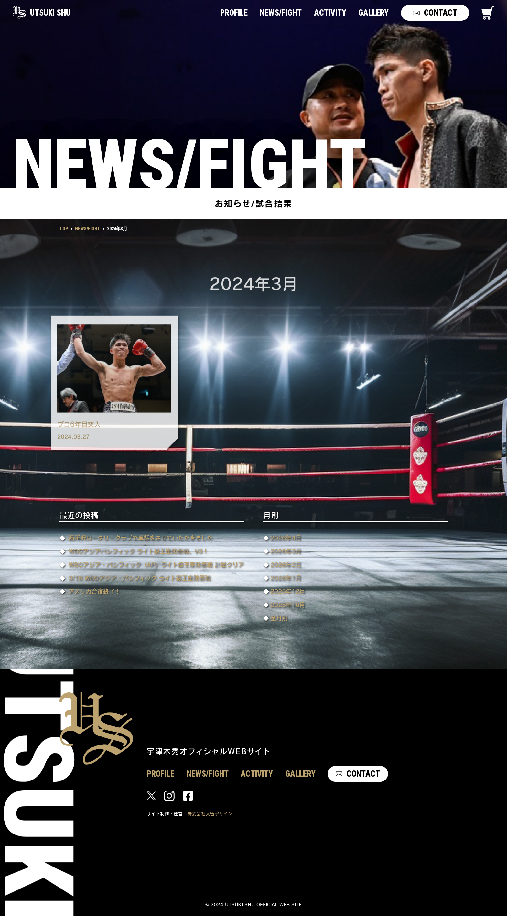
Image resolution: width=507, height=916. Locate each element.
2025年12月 (287, 591)
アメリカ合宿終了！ (95, 591)
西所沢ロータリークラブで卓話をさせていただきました (141, 537)
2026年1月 (285, 578)
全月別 (279, 618)
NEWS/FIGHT (87, 228)
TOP (63, 228)
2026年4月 (285, 537)
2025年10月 (287, 604)
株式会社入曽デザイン (210, 813)
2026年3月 (285, 551)
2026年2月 (285, 564)
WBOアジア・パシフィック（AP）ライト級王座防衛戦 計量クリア (156, 564)
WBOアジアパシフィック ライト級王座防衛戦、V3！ (138, 551)
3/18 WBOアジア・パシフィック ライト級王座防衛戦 (140, 578)
